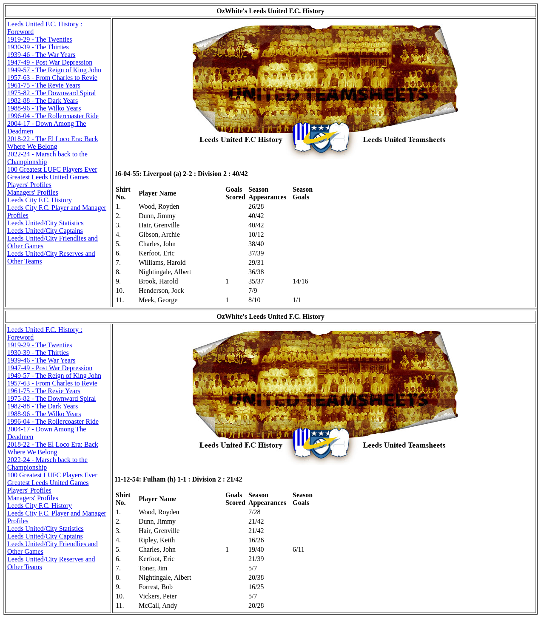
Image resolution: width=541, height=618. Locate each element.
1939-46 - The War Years (41, 54)
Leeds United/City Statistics (45, 223)
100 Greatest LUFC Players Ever (52, 169)
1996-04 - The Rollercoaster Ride (53, 115)
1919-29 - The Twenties (39, 39)
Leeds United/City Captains (45, 230)
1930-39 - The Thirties (38, 47)
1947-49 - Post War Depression (49, 62)
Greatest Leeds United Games (47, 177)
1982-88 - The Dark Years (42, 100)
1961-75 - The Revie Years (43, 85)
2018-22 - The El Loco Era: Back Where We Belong (52, 142)
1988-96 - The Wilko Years (44, 108)
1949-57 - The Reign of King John (54, 70)
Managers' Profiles (32, 192)
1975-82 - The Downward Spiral (51, 92)
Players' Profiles (29, 184)
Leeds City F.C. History (39, 200)
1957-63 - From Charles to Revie (52, 77)
